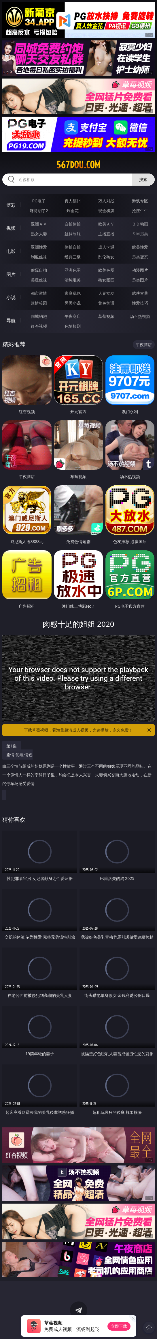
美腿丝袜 (39, 280)
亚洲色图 (73, 270)
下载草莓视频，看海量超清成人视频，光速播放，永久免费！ (88, 730)
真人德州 (73, 201)
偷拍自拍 (73, 247)
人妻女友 (106, 293)
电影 (11, 251)
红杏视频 (39, 326)
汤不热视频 (140, 316)
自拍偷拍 (73, 224)
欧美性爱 (140, 247)
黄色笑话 (106, 303)
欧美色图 (106, 270)
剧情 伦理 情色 (77, 771)
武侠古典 (140, 293)
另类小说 (73, 303)
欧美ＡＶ (106, 224)
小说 (11, 297)
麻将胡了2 (39, 210)
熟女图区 (106, 280)
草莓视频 (106, 316)
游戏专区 (140, 201)
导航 (11, 320)
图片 (11, 274)
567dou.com (78, 165)
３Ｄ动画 (140, 224)
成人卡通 (106, 247)
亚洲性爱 (39, 247)
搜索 (143, 179)
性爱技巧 (140, 303)
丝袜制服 (73, 233)
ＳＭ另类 (140, 233)
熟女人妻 (39, 233)
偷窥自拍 (39, 270)
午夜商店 (73, 316)
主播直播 (106, 233)
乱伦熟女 (106, 257)
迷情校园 (39, 303)
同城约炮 (39, 316)
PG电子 (39, 201)
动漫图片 (140, 270)
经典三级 (73, 257)
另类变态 (140, 257)
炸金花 (73, 210)
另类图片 (140, 280)
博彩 (11, 205)
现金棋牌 (106, 210)
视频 (11, 228)
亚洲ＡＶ (39, 224)
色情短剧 (73, 326)
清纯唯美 (73, 280)
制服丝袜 (39, 257)
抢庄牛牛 (140, 210)
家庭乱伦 (73, 293)
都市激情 (39, 293)
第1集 (11, 746)
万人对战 (106, 201)
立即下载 (119, 1326)
